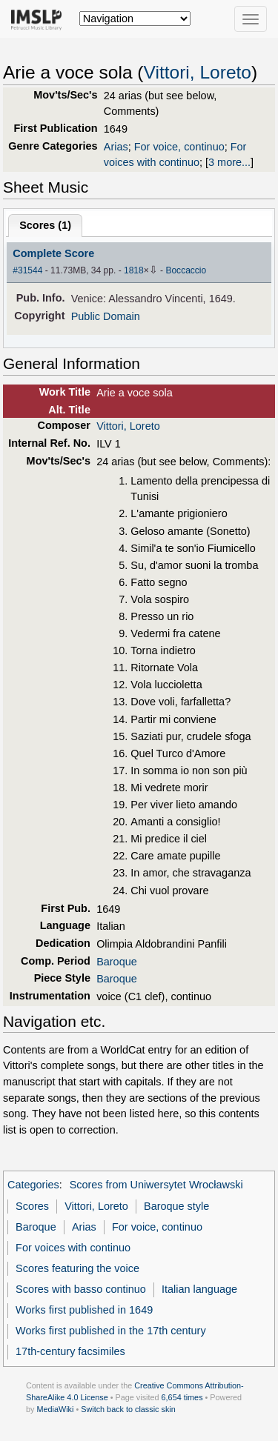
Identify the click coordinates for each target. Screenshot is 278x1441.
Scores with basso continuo (81, 1289)
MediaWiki (54, 1409)
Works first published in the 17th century (111, 1331)
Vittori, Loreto (197, 72)
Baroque (116, 962)
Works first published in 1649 (84, 1310)
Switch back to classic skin (128, 1409)
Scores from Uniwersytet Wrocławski (156, 1185)
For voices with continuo (73, 1248)
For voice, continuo (179, 147)
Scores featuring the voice (77, 1268)
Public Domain (105, 316)
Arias (116, 147)
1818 (134, 270)
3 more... (229, 162)
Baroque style (176, 1206)
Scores (32, 1206)
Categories (33, 1185)
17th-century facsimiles (70, 1351)
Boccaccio (185, 270)
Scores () (45, 225)
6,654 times (182, 1397)
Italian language (199, 1289)
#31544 (27, 270)
